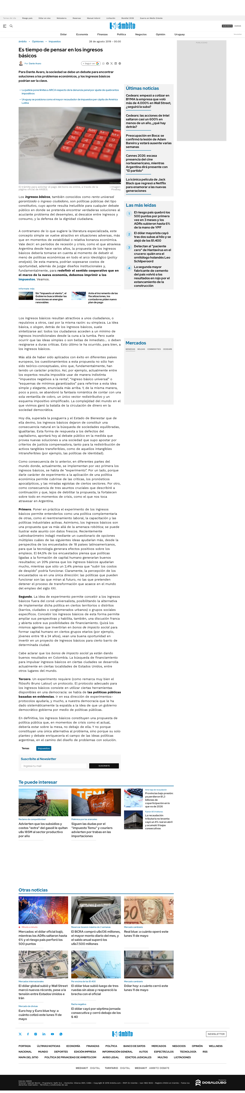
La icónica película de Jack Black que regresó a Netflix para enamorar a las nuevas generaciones (146, 185)
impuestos (27, 279)
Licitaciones (182, 1057)
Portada (25, 1046)
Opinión (160, 34)
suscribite (227, 26)
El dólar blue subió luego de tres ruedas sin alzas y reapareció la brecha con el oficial (94, 990)
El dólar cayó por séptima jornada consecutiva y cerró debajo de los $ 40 (96, 1013)
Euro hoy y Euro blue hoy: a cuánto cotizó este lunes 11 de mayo (40, 1015)
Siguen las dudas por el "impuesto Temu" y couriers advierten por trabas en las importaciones (91, 830)
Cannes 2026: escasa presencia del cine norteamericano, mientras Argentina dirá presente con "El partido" (147, 163)
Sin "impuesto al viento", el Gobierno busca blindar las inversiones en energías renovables (51, 298)
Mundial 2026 (127, 18)
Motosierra (61, 18)
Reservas (77, 18)
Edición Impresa (85, 1051)
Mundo (43, 1051)
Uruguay (180, 34)
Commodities (154, 349)
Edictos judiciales (138, 1057)
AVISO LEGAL (110, 1057)
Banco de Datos (134, 1046)
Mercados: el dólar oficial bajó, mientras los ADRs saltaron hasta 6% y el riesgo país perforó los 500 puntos (43, 938)
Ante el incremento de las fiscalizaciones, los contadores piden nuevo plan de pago (103, 298)
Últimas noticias (48, 1046)
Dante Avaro (35, 63)
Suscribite (104, 766)
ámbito (23, 41)
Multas (163, 1057)
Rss (205, 1051)
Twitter (20, 1034)
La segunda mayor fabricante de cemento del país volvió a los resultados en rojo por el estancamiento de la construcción (152, 276)
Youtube (52, 1034)
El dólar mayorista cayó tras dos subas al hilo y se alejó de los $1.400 (152, 237)
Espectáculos (164, 1051)
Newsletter (238, 34)
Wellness (215, 1046)
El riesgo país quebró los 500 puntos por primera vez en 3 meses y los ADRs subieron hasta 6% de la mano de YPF (152, 219)
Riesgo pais (27, 18)
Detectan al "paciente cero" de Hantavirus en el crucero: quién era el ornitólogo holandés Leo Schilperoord (152, 253)
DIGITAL (88, 1068)
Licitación (110, 18)
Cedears (167, 349)
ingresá (237, 26)
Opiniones (37, 41)
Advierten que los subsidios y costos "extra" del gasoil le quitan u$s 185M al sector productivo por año (43, 830)
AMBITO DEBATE (152, 1068)
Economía (82, 34)
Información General (117, 1051)
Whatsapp (61, 1034)
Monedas (130, 349)
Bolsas (141, 349)
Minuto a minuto (30, 927)
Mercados (159, 1046)
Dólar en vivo (44, 18)
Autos (143, 1051)
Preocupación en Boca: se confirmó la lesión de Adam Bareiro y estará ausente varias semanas (149, 141)
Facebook (28, 1034)
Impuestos (55, 41)
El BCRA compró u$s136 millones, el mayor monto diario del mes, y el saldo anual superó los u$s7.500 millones (95, 938)
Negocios (141, 34)
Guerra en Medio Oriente (151, 18)
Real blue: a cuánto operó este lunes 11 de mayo (146, 934)
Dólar (63, 34)
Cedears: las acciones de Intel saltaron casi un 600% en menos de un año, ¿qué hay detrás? (147, 121)
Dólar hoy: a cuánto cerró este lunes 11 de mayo (146, 988)
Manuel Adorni (93, 18)
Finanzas (102, 34)
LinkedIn (43, 1034)
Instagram (35, 1034)
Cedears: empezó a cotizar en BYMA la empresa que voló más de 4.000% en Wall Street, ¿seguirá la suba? (148, 101)
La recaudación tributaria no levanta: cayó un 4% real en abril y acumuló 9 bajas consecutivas (158, 822)
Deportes (61, 1051)
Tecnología (188, 1051)
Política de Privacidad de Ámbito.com (70, 1057)
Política (121, 34)
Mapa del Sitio (28, 1057)
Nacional (25, 1051)
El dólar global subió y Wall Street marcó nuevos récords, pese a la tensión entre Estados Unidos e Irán (43, 992)
